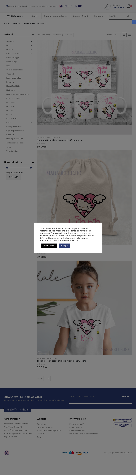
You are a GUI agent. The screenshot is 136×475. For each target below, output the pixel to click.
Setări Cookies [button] (49, 245)
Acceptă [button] (64, 245)
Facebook (134, 22)
